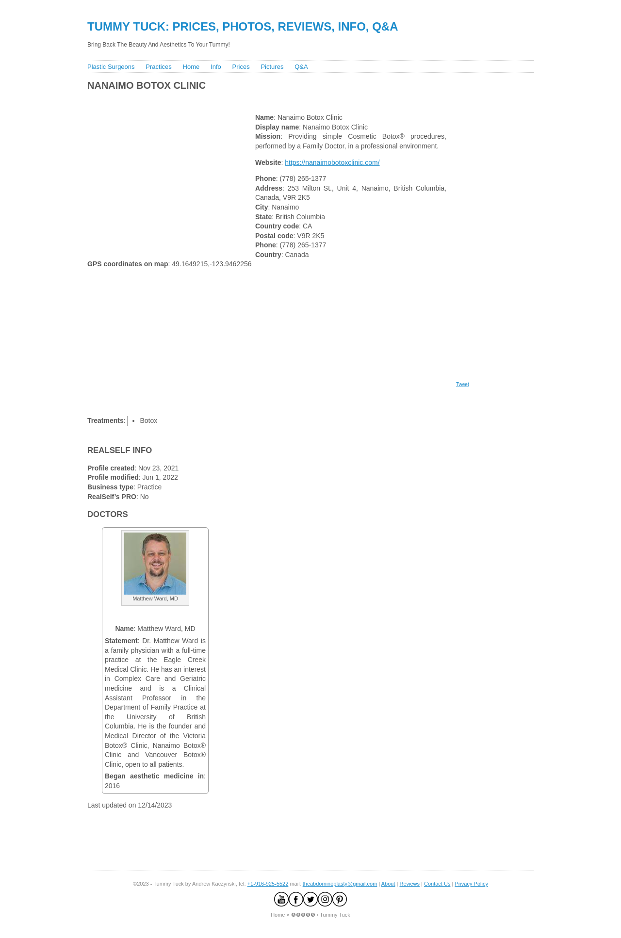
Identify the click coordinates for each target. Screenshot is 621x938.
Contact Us (437, 884)
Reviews (409, 884)
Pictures (272, 66)
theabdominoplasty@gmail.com (340, 884)
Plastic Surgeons (111, 66)
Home (191, 66)
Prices (241, 66)
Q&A (301, 66)
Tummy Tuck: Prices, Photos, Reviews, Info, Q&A (242, 26)
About (388, 884)
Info (216, 66)
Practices (158, 66)
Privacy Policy (471, 884)
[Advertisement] (261, 99)
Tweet (462, 384)
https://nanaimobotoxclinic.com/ (332, 162)
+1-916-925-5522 (268, 884)
